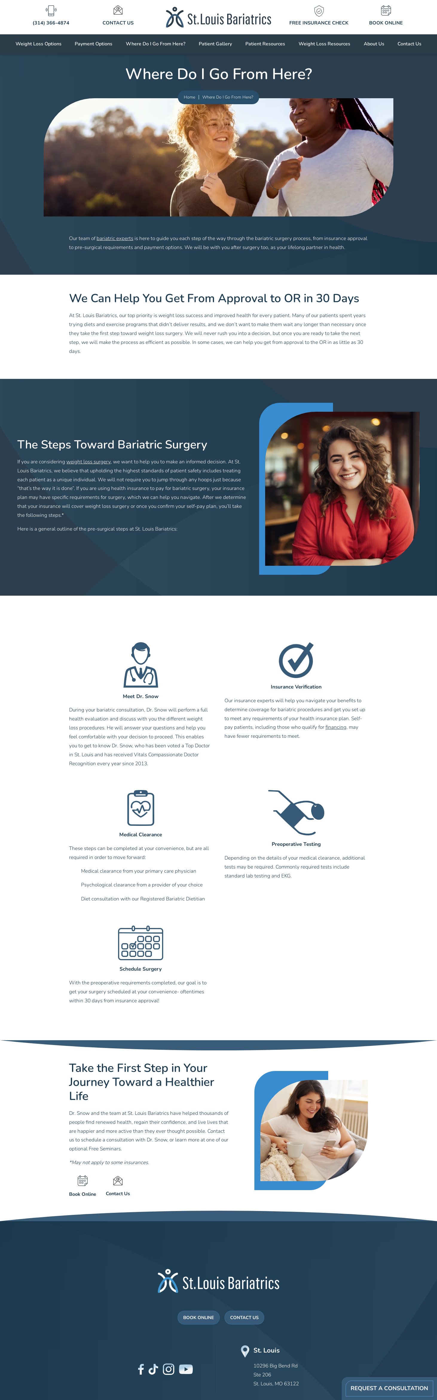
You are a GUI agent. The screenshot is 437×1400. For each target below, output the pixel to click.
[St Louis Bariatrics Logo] (218, 1281)
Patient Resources (265, 44)
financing (336, 727)
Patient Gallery (215, 44)
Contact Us (409, 44)
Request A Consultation (389, 1389)
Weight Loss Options (39, 44)
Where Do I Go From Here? (155, 44)
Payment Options (93, 44)
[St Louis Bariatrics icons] (50, 16)
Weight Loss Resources (324, 44)
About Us (374, 44)
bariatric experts (115, 238)
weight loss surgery (88, 462)
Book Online (198, 1318)
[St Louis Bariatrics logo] (218, 16)
